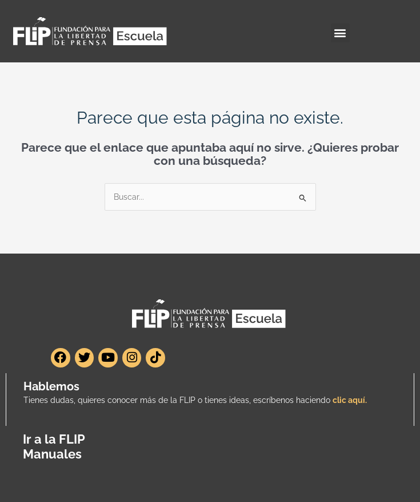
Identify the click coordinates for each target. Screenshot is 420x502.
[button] (340, 32)
